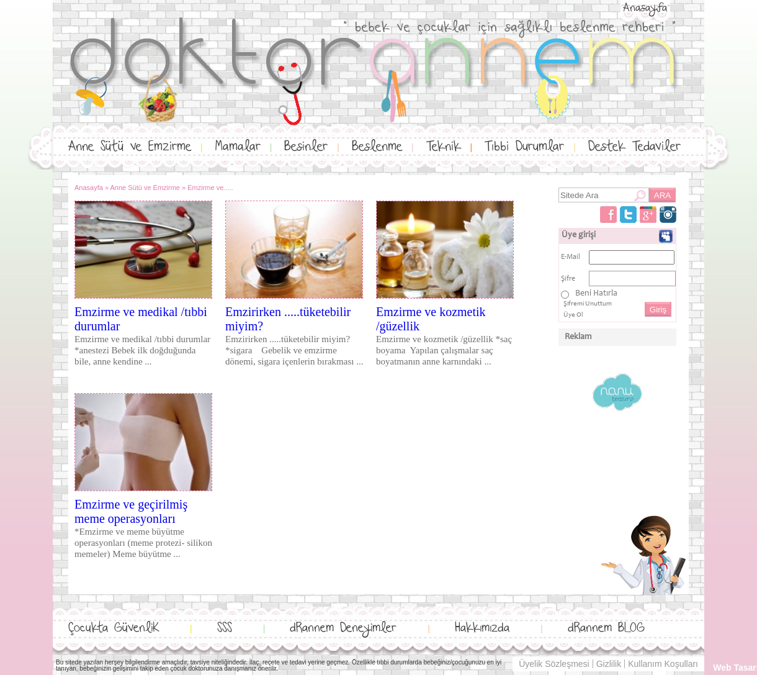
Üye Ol (573, 315)
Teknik (443, 147)
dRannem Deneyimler (343, 628)
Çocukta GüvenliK (113, 628)
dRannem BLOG (606, 628)
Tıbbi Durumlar (524, 147)
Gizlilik (608, 663)
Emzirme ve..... (210, 187)
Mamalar (238, 147)
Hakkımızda (482, 628)
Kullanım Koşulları (663, 663)
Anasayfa (645, 8)
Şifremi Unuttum (587, 304)
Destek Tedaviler (634, 147)
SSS (224, 628)
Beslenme (377, 147)
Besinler (306, 147)
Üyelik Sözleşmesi (554, 663)
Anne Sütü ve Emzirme (129, 147)
